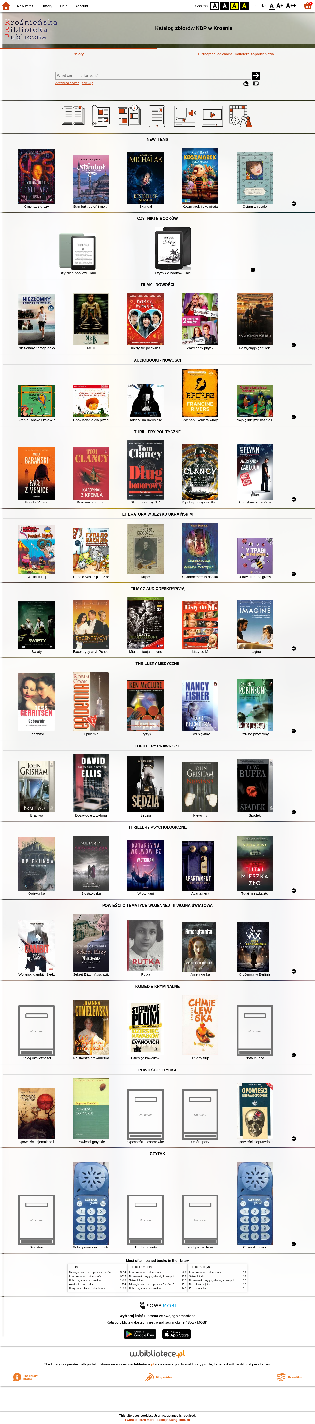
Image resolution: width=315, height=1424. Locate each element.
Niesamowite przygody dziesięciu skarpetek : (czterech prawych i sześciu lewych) (173, 1276)
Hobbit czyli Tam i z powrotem (85, 1280)
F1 (280, 5)
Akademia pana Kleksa (81, 1284)
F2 (291, 5)
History (46, 6)
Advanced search (67, 83)
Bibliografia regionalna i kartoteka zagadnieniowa (236, 54)
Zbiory (78, 54)
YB (234, 5)
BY (244, 5)
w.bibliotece (142, 1364)
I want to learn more (139, 1420)
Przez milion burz (198, 1288)
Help (64, 6)
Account (81, 6)
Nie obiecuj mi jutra (199, 1284)
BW (225, 5)
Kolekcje (87, 83)
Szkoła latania (136, 1280)
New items (25, 6)
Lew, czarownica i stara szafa (85, 1276)
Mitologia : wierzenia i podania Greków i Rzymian (95, 1272)
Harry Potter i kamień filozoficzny (87, 1288)
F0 (271, 5)
